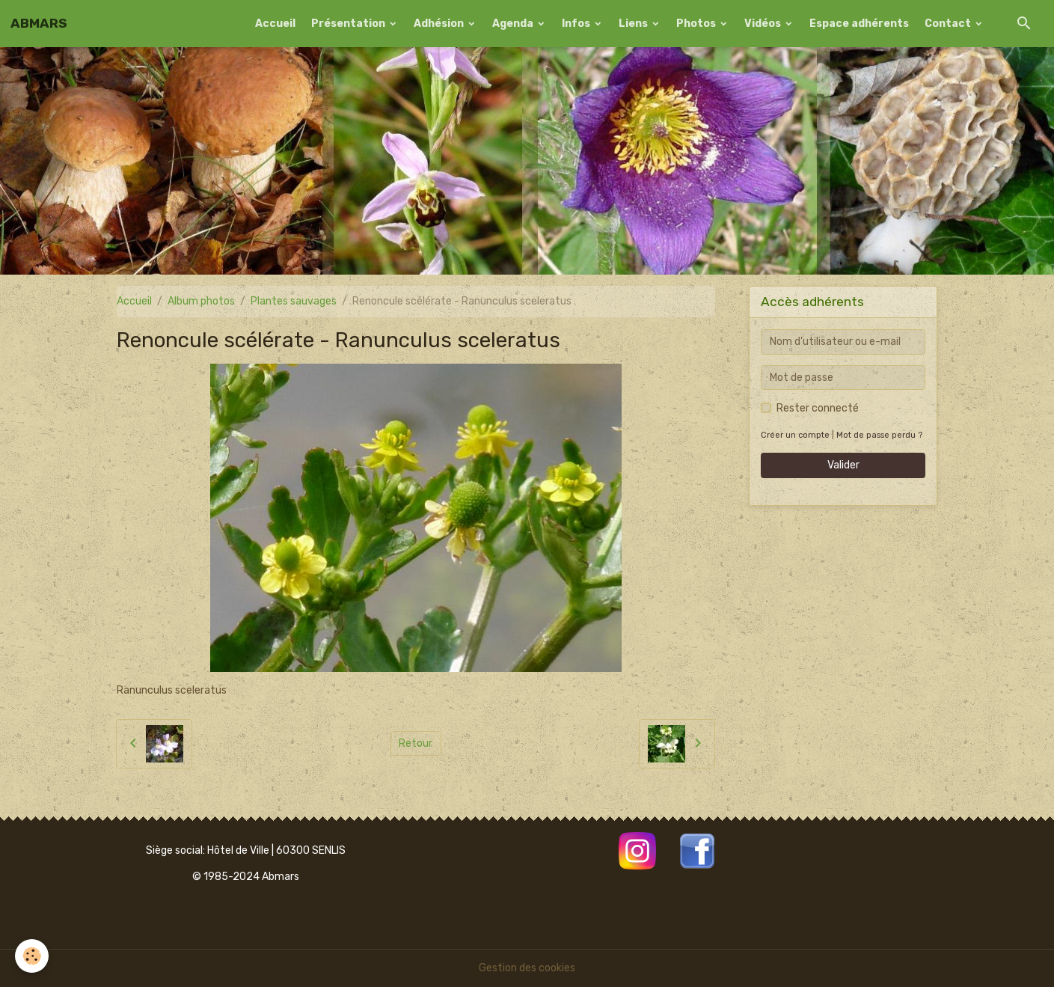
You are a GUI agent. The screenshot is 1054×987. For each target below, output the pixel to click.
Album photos (201, 301)
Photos (697, 23)
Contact (949, 23)
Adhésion (440, 23)
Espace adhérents (859, 23)
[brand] (38, 23)
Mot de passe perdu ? (879, 435)
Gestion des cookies (527, 968)
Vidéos (763, 23)
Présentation (349, 23)
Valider (843, 465)
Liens (634, 23)
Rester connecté (817, 408)
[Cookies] (32, 956)
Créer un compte (795, 435)
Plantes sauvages (294, 301)
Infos (577, 23)
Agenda (514, 23)
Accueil (275, 23)
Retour (415, 743)
